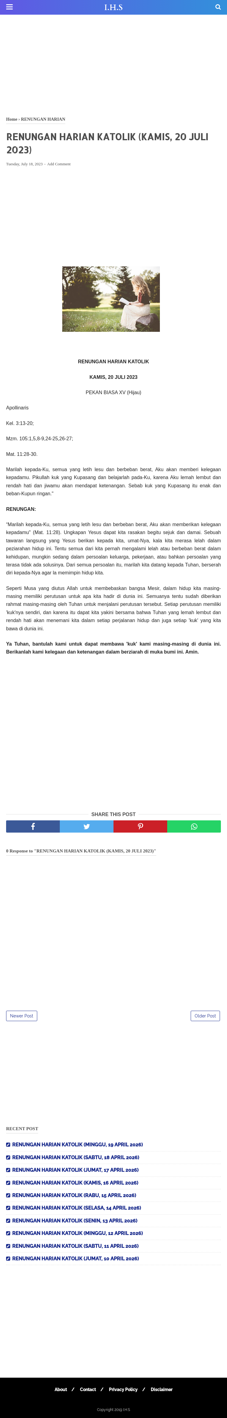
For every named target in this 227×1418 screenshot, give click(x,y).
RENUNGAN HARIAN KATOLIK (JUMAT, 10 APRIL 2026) (75, 1259)
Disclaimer (161, 1389)
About (61, 1389)
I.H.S (113, 7)
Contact (88, 1389)
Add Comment (59, 164)
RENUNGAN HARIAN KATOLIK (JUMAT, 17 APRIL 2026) (75, 1170)
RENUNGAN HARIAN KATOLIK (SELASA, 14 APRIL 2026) (76, 1208)
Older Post (205, 1015)
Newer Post (21, 1015)
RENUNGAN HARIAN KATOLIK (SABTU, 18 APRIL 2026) (75, 1157)
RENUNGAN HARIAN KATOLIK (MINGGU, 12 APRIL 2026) (77, 1233)
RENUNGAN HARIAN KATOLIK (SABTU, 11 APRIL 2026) (75, 1246)
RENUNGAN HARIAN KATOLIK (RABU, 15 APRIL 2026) (74, 1195)
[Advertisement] (113, 64)
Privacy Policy (123, 1389)
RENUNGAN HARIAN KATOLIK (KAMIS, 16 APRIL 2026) (75, 1183)
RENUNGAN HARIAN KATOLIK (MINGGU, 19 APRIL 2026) (77, 1145)
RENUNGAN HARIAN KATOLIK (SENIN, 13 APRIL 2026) (74, 1221)
